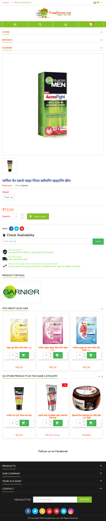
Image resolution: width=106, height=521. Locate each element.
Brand (18, 185)
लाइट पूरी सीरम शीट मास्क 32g (19, 347)
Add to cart (37, 216)
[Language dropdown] (98, 2)
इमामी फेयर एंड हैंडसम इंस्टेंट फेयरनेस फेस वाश (52, 416)
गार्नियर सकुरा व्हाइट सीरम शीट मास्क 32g (52, 349)
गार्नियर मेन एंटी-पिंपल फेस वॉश (19, 415)
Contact (5, 2)
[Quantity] (16, 216)
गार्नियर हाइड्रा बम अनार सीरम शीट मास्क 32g (86, 349)
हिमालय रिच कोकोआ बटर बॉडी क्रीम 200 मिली (86, 416)
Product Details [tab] (13, 275)
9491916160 (25, 2)
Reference (7, 185)
